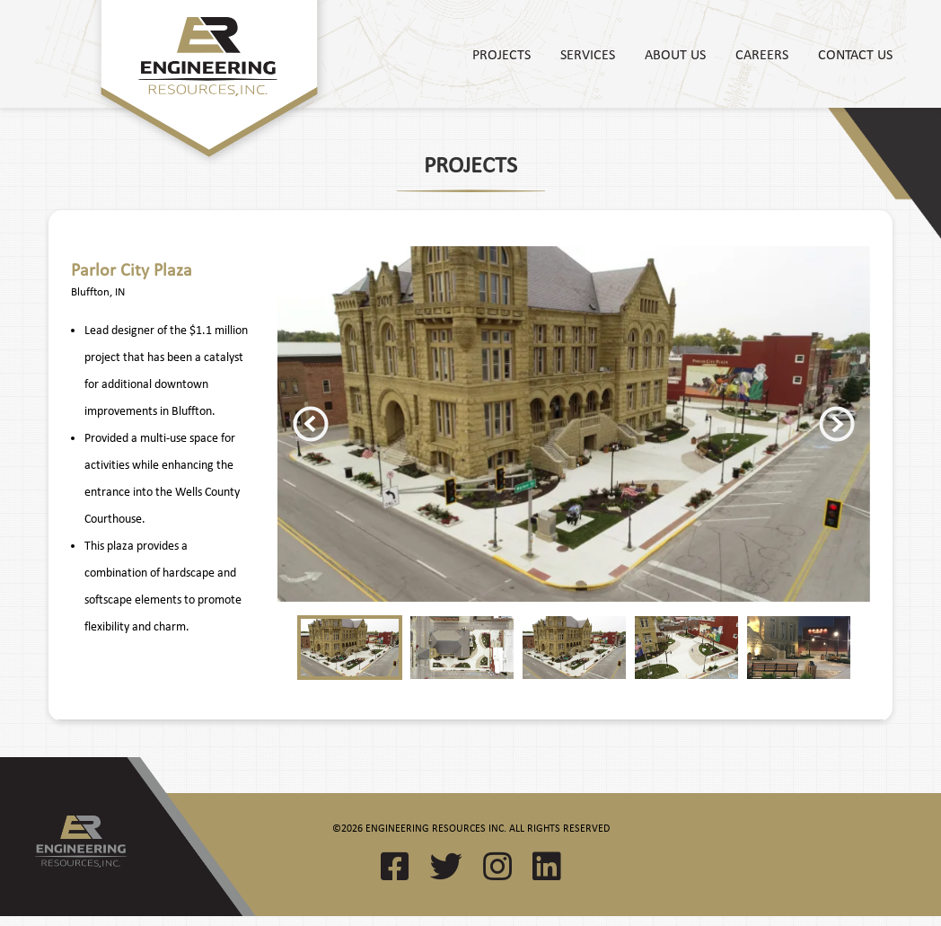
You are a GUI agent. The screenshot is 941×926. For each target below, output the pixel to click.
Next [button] (837, 424)
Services (587, 54)
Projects (501, 54)
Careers (761, 54)
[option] (573, 424)
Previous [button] (310, 424)
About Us (675, 54)
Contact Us (855, 54)
